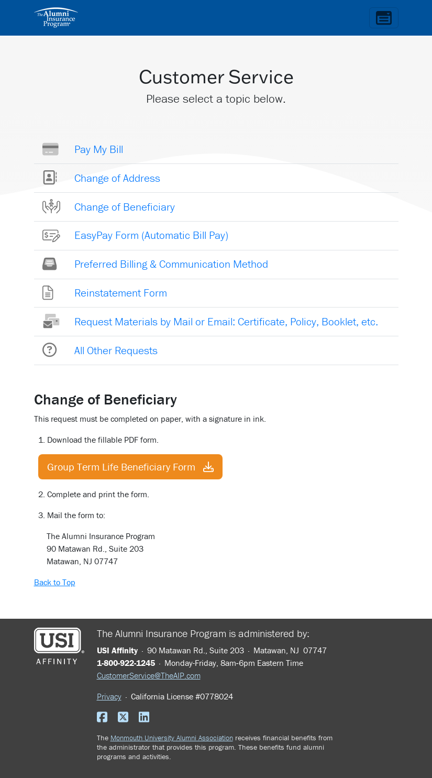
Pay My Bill (98, 149)
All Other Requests (116, 350)
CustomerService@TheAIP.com (149, 675)
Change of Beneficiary (124, 207)
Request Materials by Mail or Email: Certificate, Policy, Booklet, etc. (226, 321)
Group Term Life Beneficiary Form (130, 466)
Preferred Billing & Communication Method (171, 264)
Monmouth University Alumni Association (171, 737)
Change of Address (117, 178)
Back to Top (54, 582)
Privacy (109, 696)
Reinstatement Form (120, 293)
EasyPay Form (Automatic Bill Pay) (151, 235)
